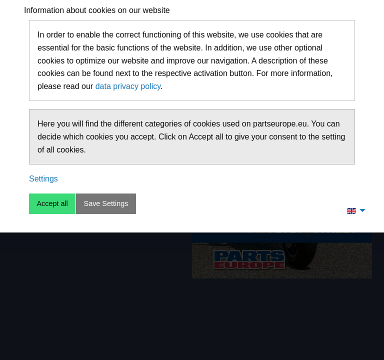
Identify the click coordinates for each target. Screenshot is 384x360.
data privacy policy (128, 86)
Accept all (52, 204)
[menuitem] (353, 210)
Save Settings (106, 204)
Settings (43, 178)
